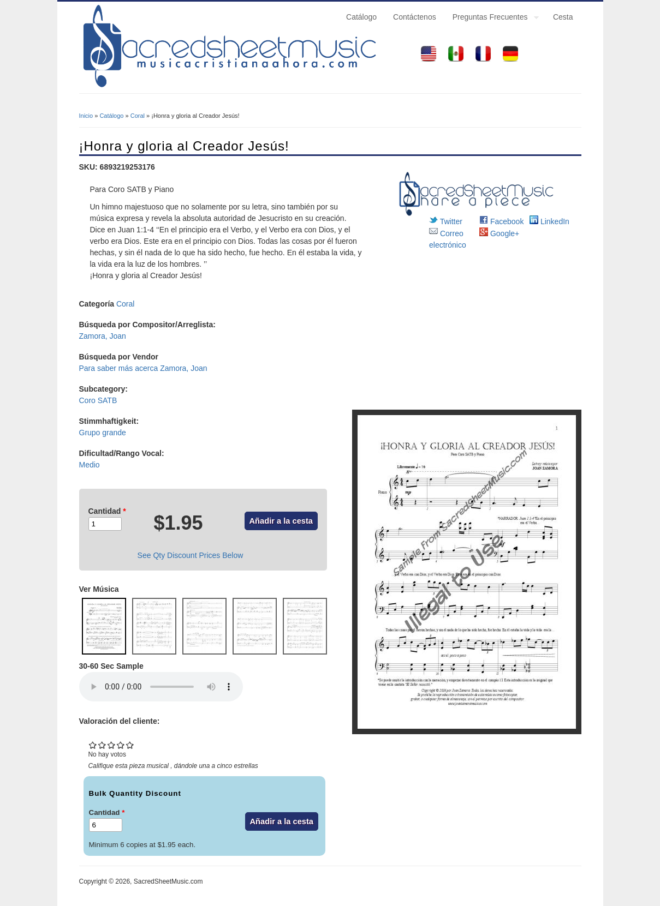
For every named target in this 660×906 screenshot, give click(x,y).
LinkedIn (549, 221)
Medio (89, 464)
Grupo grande (102, 432)
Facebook (501, 221)
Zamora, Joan (102, 336)
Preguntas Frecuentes (491, 19)
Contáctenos (414, 17)
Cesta (563, 17)
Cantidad (107, 511)
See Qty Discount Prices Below (190, 555)
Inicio (86, 115)
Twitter (445, 221)
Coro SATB (98, 400)
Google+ (499, 233)
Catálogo (361, 17)
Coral (137, 115)
